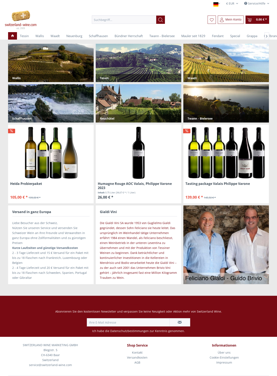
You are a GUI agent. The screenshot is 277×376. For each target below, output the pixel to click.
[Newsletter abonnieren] (179, 322)
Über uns (224, 352)
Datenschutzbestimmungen (129, 331)
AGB (137, 362)
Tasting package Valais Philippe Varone (217, 184)
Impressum (224, 362)
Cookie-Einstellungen (224, 357)
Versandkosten (137, 357)
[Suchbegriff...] (128, 20)
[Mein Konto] (231, 20)
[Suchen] (160, 20)
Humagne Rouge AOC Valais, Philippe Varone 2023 (135, 186)
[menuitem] (128, 20)
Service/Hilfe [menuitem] (255, 3)
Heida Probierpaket (26, 184)
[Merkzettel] (212, 20)
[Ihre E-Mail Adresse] (128, 322)
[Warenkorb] (257, 20)
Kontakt (137, 352)
